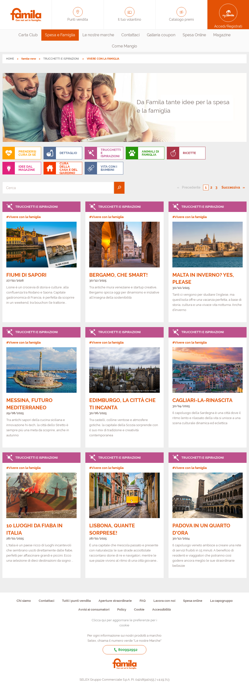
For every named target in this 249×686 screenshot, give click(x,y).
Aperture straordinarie (115, 601)
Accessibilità (161, 609)
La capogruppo (221, 601)
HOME (10, 58)
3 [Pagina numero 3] (216, 187)
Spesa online (192, 601)
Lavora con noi (164, 601)
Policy (121, 609)
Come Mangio (124, 46)
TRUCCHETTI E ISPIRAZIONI (61, 58)
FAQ (143, 601)
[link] (41, 261)
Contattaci (130, 35)
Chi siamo (24, 601)
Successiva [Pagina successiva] (232, 187)
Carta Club (28, 35)
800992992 (124, 649)
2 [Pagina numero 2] (211, 187)
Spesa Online (194, 35)
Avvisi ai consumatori (93, 609)
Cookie (139, 609)
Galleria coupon (161, 35)
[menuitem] (28, 35)
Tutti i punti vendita (76, 601)
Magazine (222, 35)
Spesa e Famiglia (60, 35)
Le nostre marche (98, 35)
